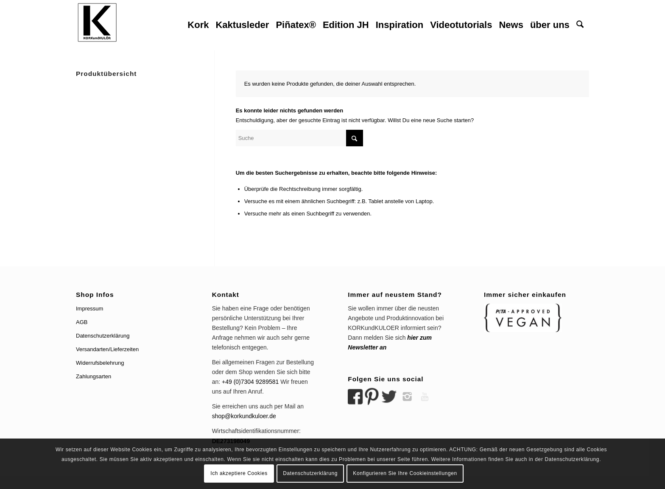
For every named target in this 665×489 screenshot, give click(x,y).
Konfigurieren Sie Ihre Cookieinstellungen (405, 473)
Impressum (89, 308)
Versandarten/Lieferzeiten (107, 349)
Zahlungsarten (93, 376)
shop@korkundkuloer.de (244, 416)
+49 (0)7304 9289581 (250, 381)
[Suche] (580, 25)
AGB (81, 322)
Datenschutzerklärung (102, 336)
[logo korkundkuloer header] (97, 25)
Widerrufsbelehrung (100, 363)
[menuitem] (198, 25)
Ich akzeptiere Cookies (239, 473)
